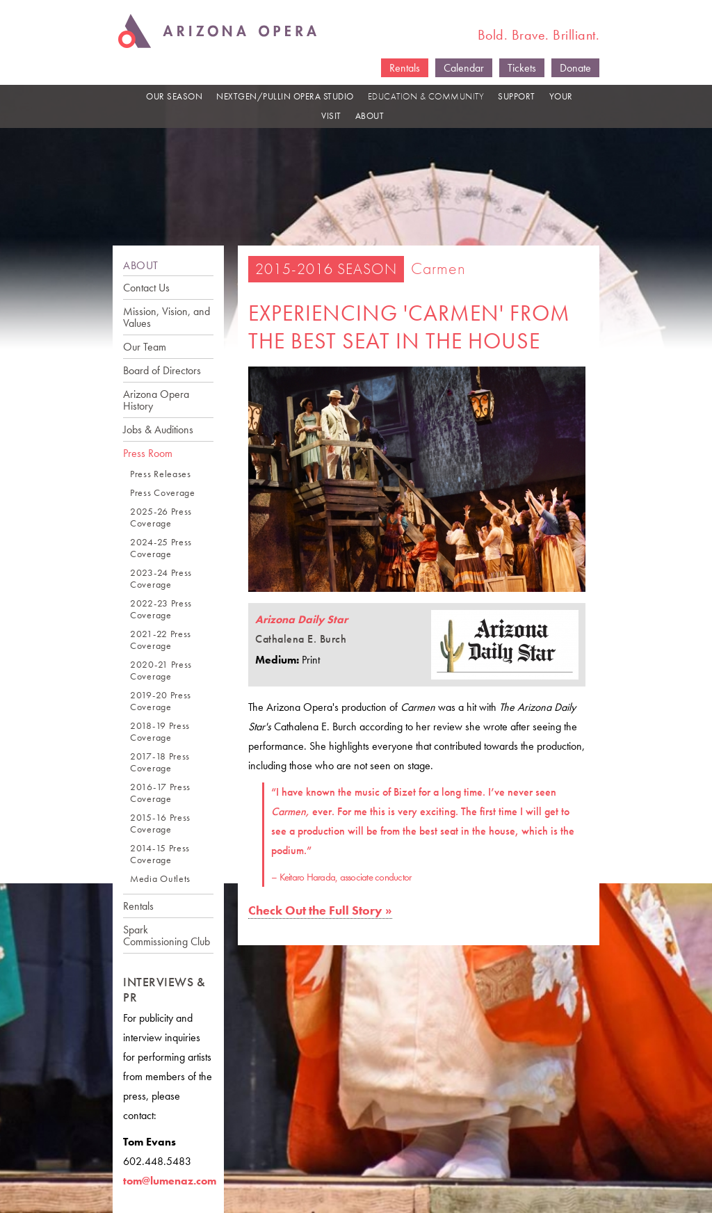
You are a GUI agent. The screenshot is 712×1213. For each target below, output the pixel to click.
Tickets (522, 68)
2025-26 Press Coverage (161, 517)
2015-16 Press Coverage (160, 823)
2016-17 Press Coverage (160, 793)
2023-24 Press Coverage (161, 579)
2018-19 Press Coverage (160, 732)
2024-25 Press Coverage (161, 548)
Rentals (404, 68)
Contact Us (146, 288)
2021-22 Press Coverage (160, 640)
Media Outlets (160, 879)
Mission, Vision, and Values (166, 317)
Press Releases (160, 474)
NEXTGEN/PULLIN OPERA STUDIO (285, 96)
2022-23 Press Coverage (161, 609)
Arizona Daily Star (301, 619)
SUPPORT (516, 96)
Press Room (147, 453)
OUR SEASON (174, 96)
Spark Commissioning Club (166, 935)
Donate (575, 68)
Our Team (144, 347)
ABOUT (370, 116)
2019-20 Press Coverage (160, 701)
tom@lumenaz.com (169, 1180)
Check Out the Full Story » (320, 910)
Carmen (438, 268)
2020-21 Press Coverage (161, 670)
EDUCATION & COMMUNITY (426, 96)
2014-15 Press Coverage (160, 854)
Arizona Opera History (156, 400)
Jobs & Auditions (158, 429)
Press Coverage (162, 493)
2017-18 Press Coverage (160, 762)
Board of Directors (162, 370)
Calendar (464, 68)
